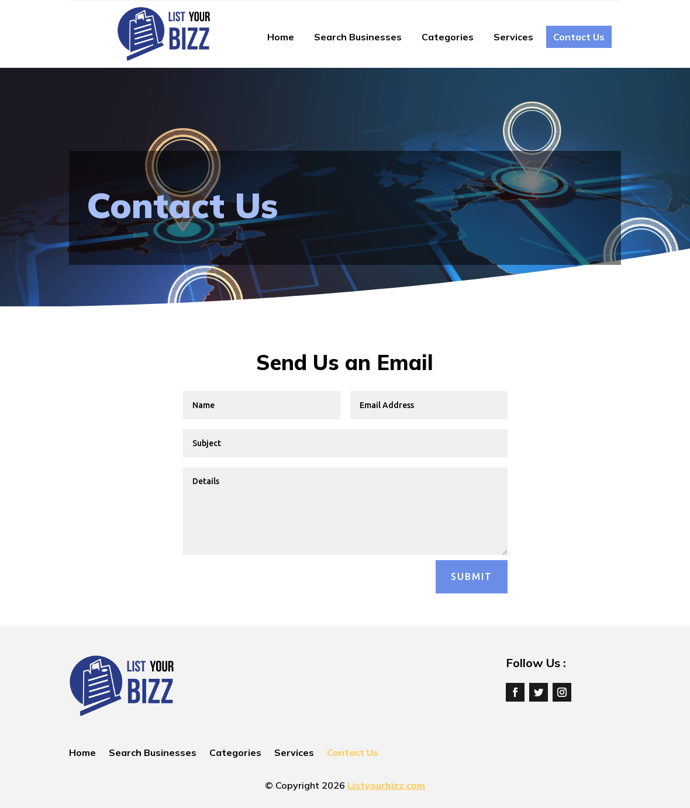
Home (280, 37)
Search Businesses (358, 37)
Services (513, 37)
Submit (471, 576)
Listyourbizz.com (386, 785)
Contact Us (579, 37)
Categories (448, 37)
